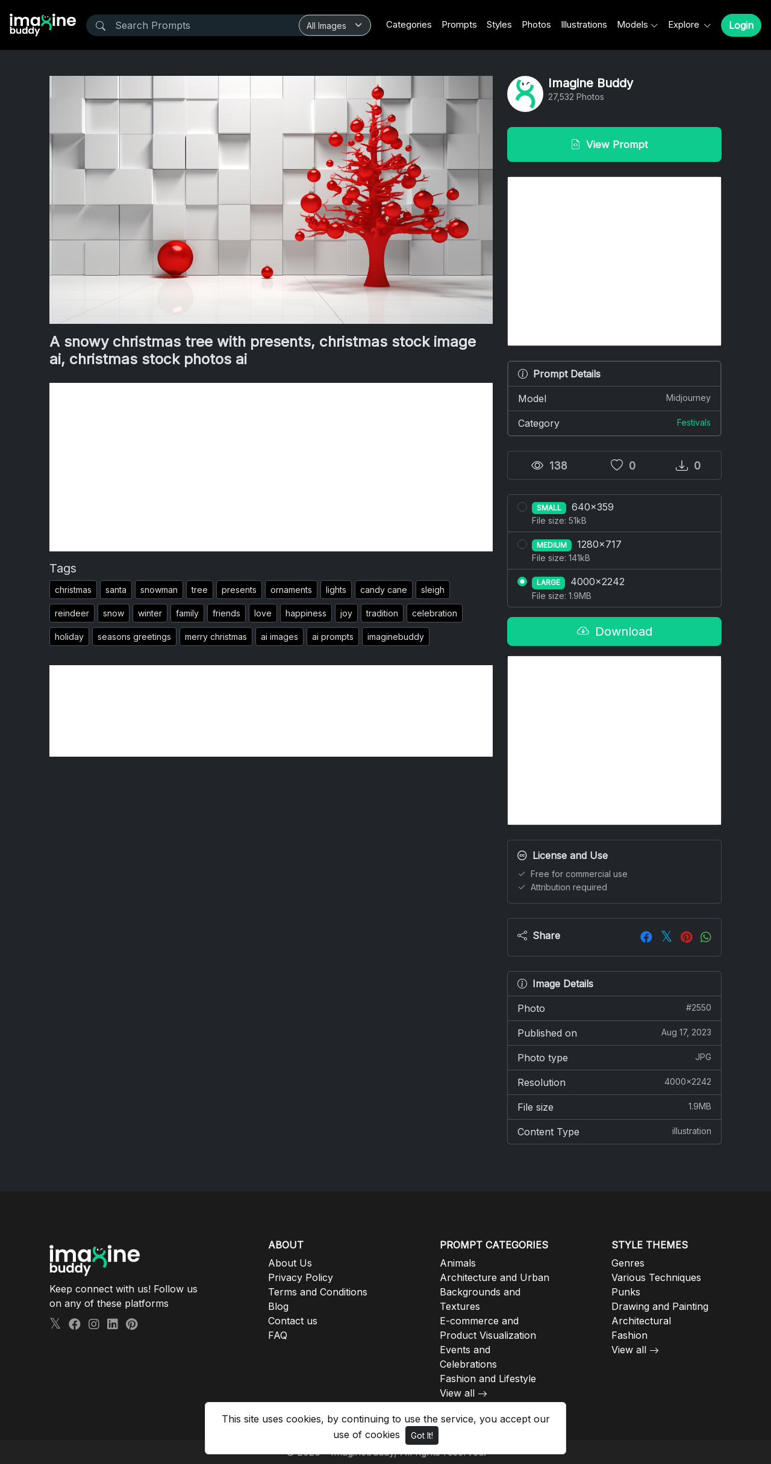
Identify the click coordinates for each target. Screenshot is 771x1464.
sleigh (433, 590)
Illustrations (584, 24)
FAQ (277, 1335)
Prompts (459, 24)
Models (632, 24)
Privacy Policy (300, 1277)
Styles (499, 24)
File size (614, 1106)
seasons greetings (134, 636)
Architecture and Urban (494, 1277)
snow (113, 613)
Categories (409, 24)
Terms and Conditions (317, 1292)
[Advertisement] (271, 467)
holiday (69, 636)
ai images (279, 636)
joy (346, 613)
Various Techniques (656, 1277)
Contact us (292, 1321)
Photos (536, 24)
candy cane (383, 590)
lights (336, 590)
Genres (628, 1263)
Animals (458, 1263)
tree (200, 590)
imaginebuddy (395, 636)
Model (614, 398)
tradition (382, 613)
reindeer (72, 613)
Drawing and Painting (659, 1306)
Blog (278, 1306)
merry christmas (216, 636)
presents (239, 590)
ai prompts (333, 636)
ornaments (291, 590)
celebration (434, 613)
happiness (306, 613)
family (187, 613)
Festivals (694, 422)
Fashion (629, 1335)
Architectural (641, 1321)
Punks (625, 1292)
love (263, 613)
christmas (73, 590)
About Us (290, 1263)
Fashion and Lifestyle (488, 1378)
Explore (685, 24)
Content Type (614, 1131)
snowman (159, 590)
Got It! (422, 1435)
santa (115, 590)
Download (614, 631)
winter (150, 613)
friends (226, 613)
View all (457, 1393)
